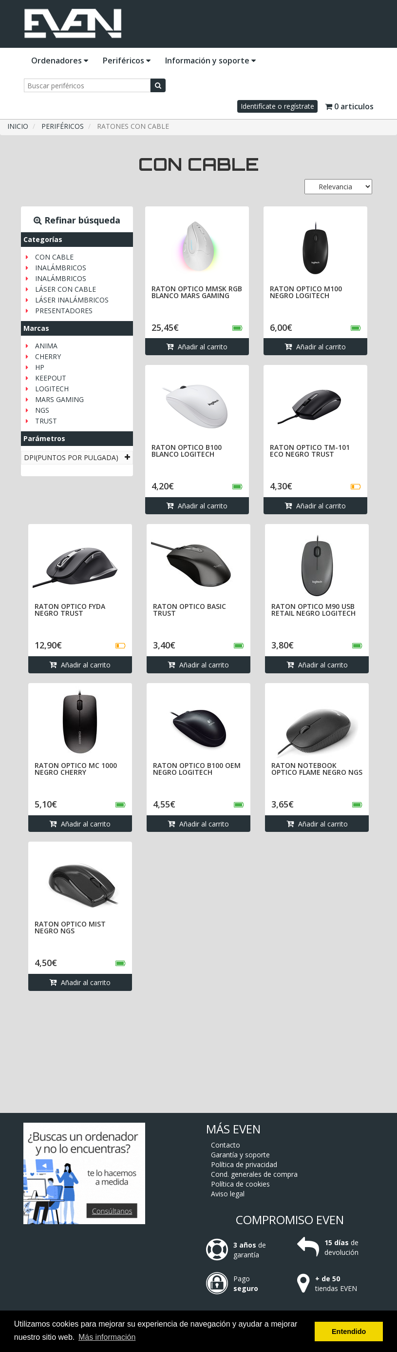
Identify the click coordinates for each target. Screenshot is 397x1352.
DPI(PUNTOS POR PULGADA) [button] (77, 457)
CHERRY (48, 356)
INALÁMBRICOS (60, 267)
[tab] (76, 457)
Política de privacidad (244, 1164)
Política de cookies (240, 1184)
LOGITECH (52, 388)
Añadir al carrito (196, 346)
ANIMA (46, 345)
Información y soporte (210, 60)
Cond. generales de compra (254, 1174)
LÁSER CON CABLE (65, 289)
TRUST (46, 420)
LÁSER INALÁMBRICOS (72, 299)
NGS (42, 410)
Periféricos (127, 60)
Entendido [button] (349, 1331)
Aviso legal (228, 1193)
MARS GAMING (59, 399)
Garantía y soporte (240, 1154)
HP (39, 367)
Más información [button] (106, 1337)
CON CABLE (54, 257)
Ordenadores (59, 60)
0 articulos (349, 106)
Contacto (225, 1145)
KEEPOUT (50, 378)
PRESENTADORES (64, 310)
